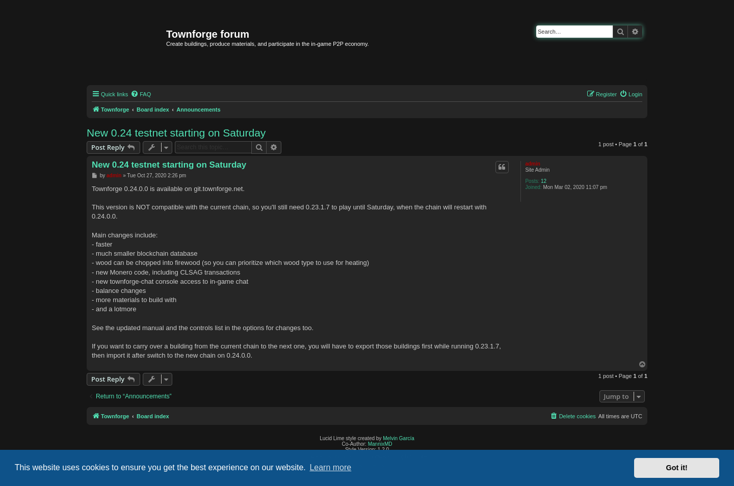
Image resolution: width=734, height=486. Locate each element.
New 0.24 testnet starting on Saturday (176, 133)
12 (543, 181)
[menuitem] (140, 94)
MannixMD (380, 444)
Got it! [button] (677, 468)
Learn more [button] (330, 467)
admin (532, 164)
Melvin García (398, 438)
